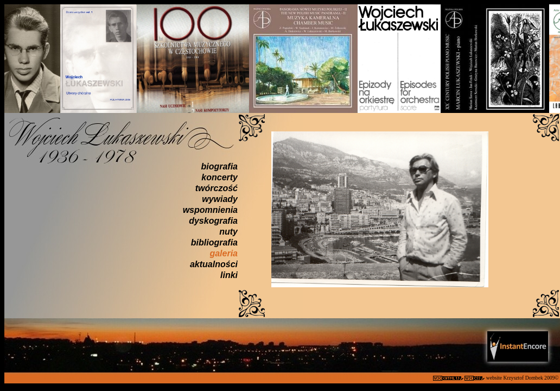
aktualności (214, 264)
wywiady (220, 199)
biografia (219, 166)
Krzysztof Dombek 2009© (531, 378)
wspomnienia (210, 210)
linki (229, 275)
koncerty (219, 177)
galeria (223, 253)
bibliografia (214, 242)
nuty (228, 231)
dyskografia (213, 220)
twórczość (216, 188)
